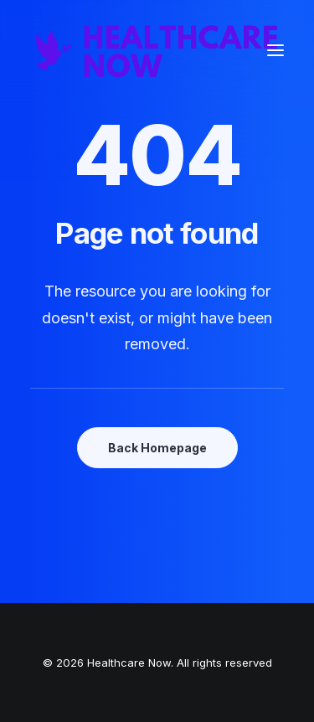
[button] (275, 50)
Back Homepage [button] (157, 448)
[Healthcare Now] (157, 50)
